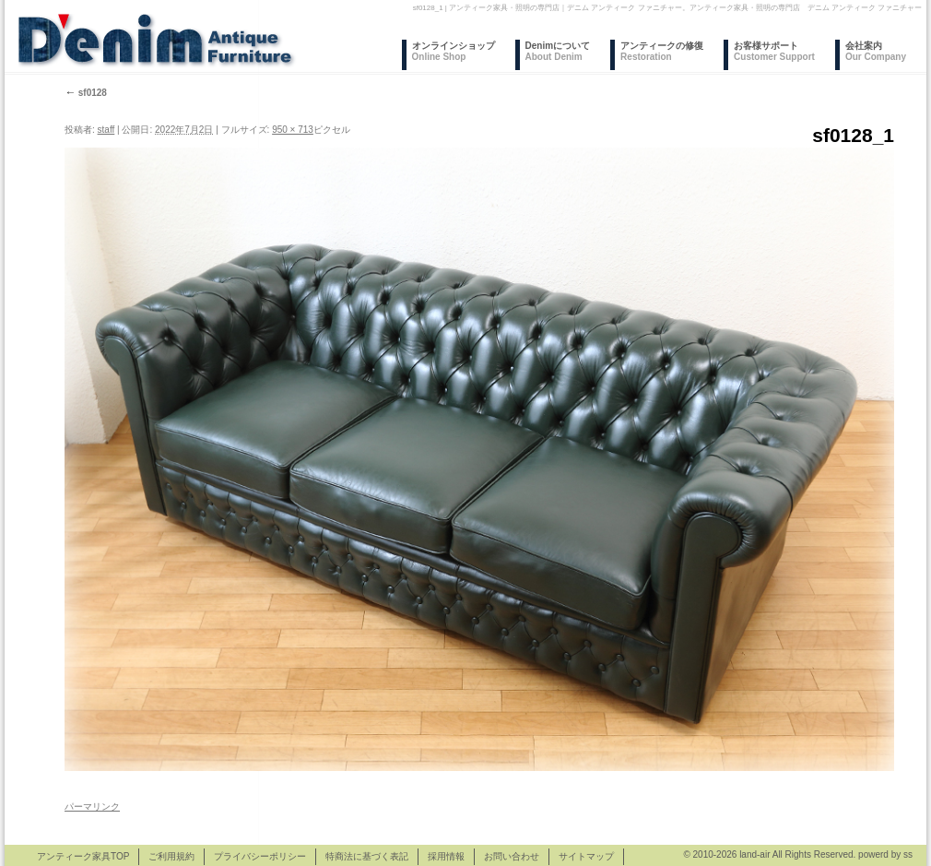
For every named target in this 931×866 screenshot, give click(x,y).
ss (908, 854)
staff (106, 130)
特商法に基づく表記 (366, 856)
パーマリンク (92, 806)
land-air (754, 854)
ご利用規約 (171, 856)
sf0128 (86, 93)
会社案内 (875, 51)
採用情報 (446, 856)
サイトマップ (586, 856)
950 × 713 (292, 130)
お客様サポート (774, 51)
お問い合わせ (511, 856)
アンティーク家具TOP (83, 856)
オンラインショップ (453, 51)
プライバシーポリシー (260, 856)
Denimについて (558, 51)
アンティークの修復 (661, 51)
